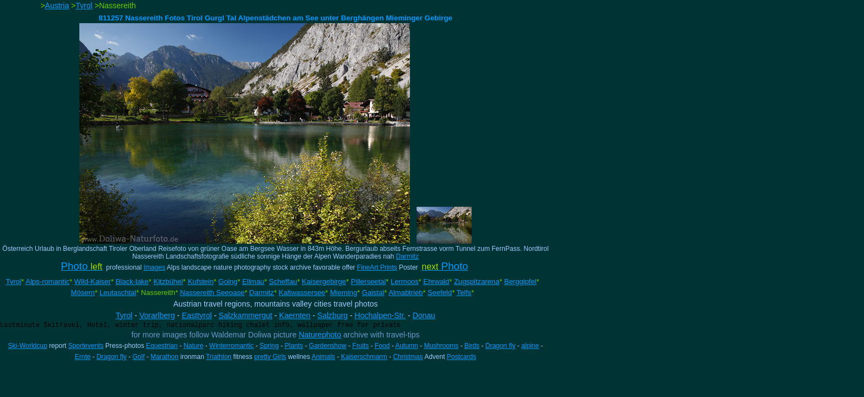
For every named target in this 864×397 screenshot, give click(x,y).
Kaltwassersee (302, 292)
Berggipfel (520, 281)
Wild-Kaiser (92, 281)
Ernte (83, 357)
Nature (193, 346)
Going (227, 281)
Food (382, 346)
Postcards (461, 357)
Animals (323, 357)
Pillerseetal (368, 281)
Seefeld (440, 292)
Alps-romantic (47, 281)
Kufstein (201, 281)
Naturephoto (320, 334)
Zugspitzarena (476, 281)
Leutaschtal (118, 292)
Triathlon (218, 357)
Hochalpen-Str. (380, 315)
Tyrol (83, 5)
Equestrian (161, 346)
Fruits (360, 346)
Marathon (164, 357)
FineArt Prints (377, 267)
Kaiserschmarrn (364, 357)
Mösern (83, 292)
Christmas (408, 357)
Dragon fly (500, 346)
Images (154, 267)
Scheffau (283, 281)
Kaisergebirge (324, 281)
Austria (57, 5)
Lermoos (405, 281)
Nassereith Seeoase (212, 292)
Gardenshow (328, 346)
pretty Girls (270, 357)
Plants (294, 346)
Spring (269, 346)
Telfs (464, 292)
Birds (472, 346)
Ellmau (253, 281)
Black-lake (132, 281)
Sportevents (86, 346)
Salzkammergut (245, 315)
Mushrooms (441, 346)
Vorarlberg (157, 315)
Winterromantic (231, 346)
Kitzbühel (167, 281)
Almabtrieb (405, 292)
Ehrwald (436, 281)
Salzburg (332, 315)
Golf (139, 357)
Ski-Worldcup (27, 346)
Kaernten (295, 315)
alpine (530, 346)
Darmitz (407, 256)
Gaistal (373, 292)
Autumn (406, 346)
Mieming (343, 292)
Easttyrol (197, 315)
